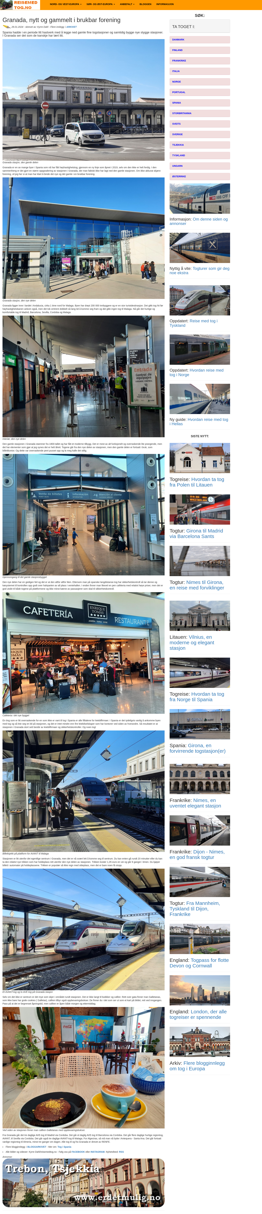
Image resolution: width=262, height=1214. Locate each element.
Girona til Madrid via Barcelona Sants (196, 533)
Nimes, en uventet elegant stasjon (195, 802)
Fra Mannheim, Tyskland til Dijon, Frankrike (195, 908)
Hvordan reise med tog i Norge (197, 372)
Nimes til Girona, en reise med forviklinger (197, 584)
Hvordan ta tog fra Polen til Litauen (197, 482)
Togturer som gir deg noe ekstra (199, 270)
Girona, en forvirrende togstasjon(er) (198, 748)
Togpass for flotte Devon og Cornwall (199, 962)
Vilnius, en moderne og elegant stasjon (192, 642)
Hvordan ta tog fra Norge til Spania (197, 696)
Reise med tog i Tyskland (194, 323)
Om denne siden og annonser (199, 221)
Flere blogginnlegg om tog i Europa (197, 1065)
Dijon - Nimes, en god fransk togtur (197, 854)
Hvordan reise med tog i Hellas (199, 421)
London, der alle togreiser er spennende (198, 1014)
